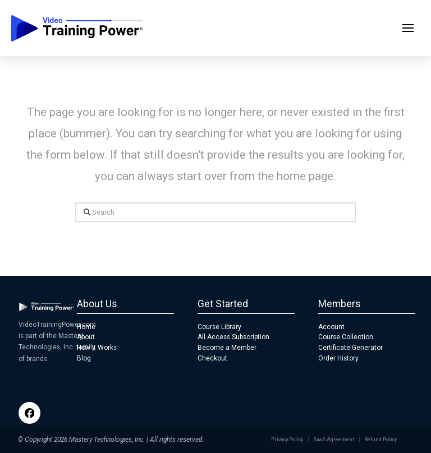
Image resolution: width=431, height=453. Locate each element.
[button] (408, 28)
